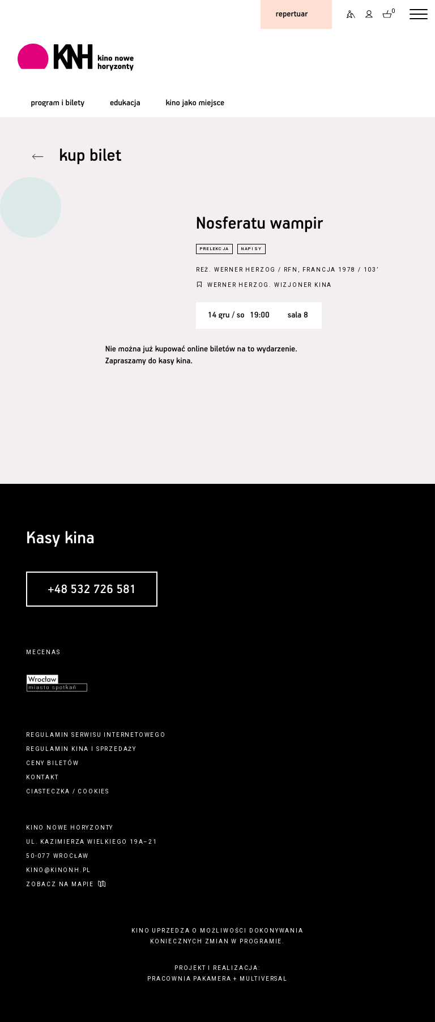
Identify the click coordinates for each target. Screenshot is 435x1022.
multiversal (264, 979)
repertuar (292, 14)
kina (80, 749)
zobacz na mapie (60, 884)
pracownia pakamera (189, 979)
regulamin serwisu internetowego (96, 735)
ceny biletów (52, 763)
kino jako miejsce (194, 103)
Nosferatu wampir (259, 224)
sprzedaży (116, 749)
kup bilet (90, 156)
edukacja (125, 103)
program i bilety (57, 103)
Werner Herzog (245, 270)
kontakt (42, 777)
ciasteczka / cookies (67, 791)
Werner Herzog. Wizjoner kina (269, 285)
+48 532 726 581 (92, 589)
